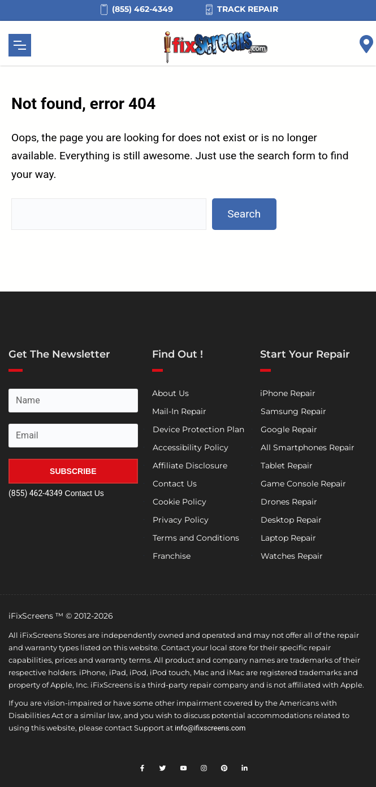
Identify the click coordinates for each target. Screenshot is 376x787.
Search (244, 213)
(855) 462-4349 (35, 493)
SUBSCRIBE (73, 471)
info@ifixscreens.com (210, 728)
